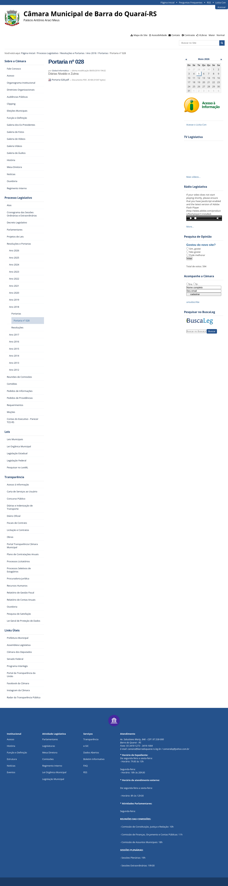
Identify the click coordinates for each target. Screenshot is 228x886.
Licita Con (220, 2)
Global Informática (60, 70)
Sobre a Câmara (15, 61)
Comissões (48, 759)
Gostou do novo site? (201, 244)
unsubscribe (192, 302)
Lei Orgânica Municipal (54, 772)
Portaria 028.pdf (58, 79)
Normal (221, 35)
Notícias (11, 765)
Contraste (189, 35)
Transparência (14, 477)
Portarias (103, 53)
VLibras (203, 35)
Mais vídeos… (193, 176)
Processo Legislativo (47, 53)
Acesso (10, 739)
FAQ (85, 765)
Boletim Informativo (94, 759)
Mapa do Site (140, 35)
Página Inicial (168, 2)
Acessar (221, 7)
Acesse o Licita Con (196, 124)
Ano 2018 (91, 53)
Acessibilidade (159, 35)
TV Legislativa (193, 137)
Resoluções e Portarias (72, 53)
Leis (7, 432)
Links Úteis (12, 630)
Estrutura (12, 759)
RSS (209, 2)
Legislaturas (48, 745)
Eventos (11, 772)
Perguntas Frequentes (190, 2)
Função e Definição (17, 752)
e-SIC (86, 745)
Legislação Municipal (53, 779)
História (11, 745)
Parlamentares (50, 739)
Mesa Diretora (49, 752)
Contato (176, 35)
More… (190, 226)
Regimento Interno (52, 765)
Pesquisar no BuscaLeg (199, 312)
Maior (212, 35)
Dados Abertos (91, 752)
